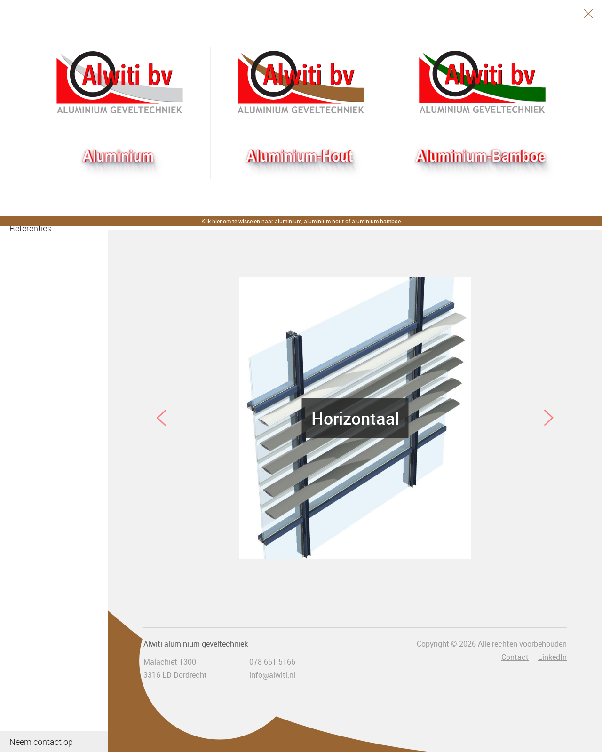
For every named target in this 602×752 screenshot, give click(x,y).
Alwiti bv (119, 82)
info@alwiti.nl (272, 675)
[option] (355, 418)
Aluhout (301, 82)
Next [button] (548, 418)
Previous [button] (161, 418)
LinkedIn (552, 657)
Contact (515, 657)
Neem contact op (41, 741)
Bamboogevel (482, 82)
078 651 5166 (272, 662)
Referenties (30, 228)
